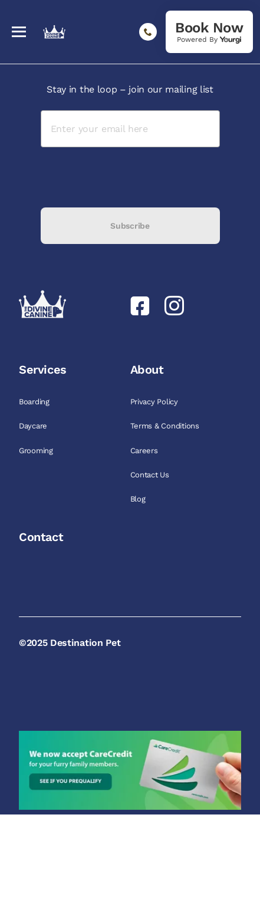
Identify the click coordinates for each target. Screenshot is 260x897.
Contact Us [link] (151, 474)
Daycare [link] (34, 425)
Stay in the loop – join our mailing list (130, 89)
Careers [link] (145, 450)
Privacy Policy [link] (155, 401)
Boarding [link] (35, 401)
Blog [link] (139, 498)
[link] (209, 32)
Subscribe (129, 225)
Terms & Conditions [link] (166, 425)
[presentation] (130, 177)
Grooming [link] (37, 450)
